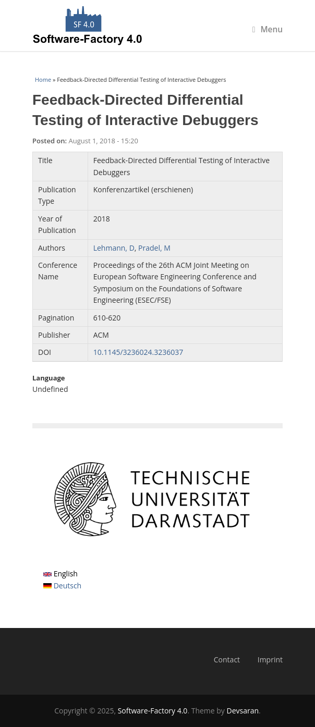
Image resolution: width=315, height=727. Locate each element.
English (60, 573)
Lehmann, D (114, 248)
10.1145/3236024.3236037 (138, 352)
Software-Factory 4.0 (153, 711)
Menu (267, 29)
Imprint (270, 659)
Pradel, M (154, 248)
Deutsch (62, 585)
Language (48, 378)
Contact (227, 659)
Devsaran (243, 711)
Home (43, 79)
